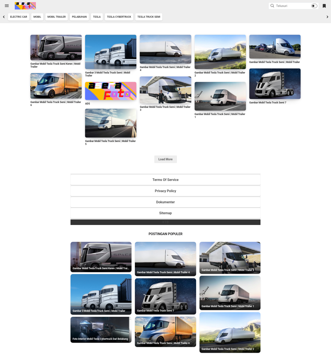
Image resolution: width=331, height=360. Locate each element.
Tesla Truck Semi (148, 16)
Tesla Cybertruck (119, 16)
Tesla (97, 16)
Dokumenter (165, 202)
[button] (273, 6)
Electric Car (18, 16)
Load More (166, 159)
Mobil (37, 16)
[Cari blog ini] (288, 6)
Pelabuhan (79, 16)
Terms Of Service (165, 180)
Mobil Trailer (56, 16)
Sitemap (165, 213)
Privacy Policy (165, 191)
